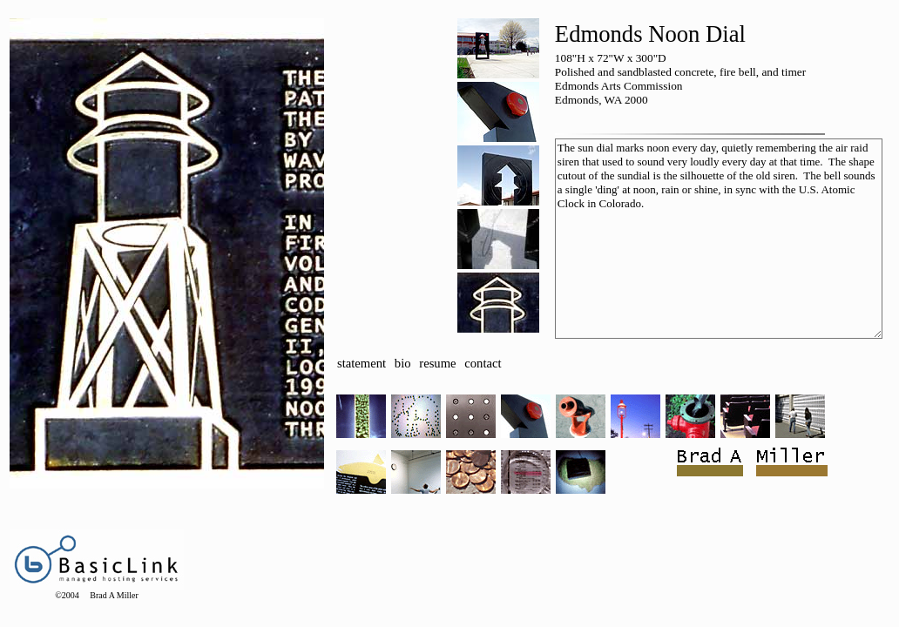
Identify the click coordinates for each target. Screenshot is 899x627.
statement (361, 363)
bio (403, 363)
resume (437, 363)
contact (482, 363)
